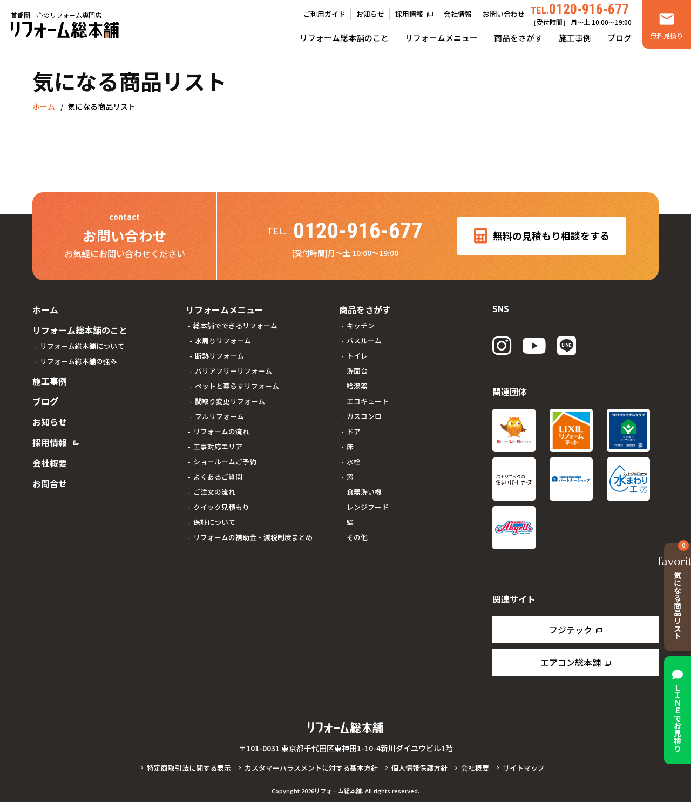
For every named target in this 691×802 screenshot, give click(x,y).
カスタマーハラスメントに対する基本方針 (311, 768)
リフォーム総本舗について (82, 346)
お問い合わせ (504, 14)
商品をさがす (518, 37)
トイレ (357, 356)
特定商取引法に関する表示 (189, 768)
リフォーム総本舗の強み (78, 361)
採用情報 (409, 14)
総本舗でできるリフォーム (235, 325)
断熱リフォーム (219, 356)
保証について (214, 522)
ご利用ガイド (324, 14)
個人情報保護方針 (419, 768)
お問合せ (49, 483)
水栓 (354, 461)
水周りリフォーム (223, 340)
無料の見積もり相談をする (541, 236)
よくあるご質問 (217, 476)
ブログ (619, 37)
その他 (357, 537)
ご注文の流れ (214, 492)
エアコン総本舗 (570, 662)
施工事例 (575, 37)
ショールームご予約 (224, 461)
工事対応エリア (217, 446)
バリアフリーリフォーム (233, 371)
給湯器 (357, 386)
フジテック (570, 629)
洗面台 (357, 371)
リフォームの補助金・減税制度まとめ (253, 537)
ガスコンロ (364, 416)
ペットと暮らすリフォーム (237, 386)
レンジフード (368, 507)
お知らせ (370, 14)
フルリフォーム (219, 416)
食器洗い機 (364, 492)
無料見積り (667, 35)
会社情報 (458, 14)
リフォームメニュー (441, 37)
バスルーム (364, 340)
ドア (354, 431)
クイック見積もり (221, 507)
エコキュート (368, 401)
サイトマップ (524, 768)
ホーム (45, 309)
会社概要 (49, 462)
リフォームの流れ (221, 431)
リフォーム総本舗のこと (344, 37)
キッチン (361, 325)
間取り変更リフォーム (230, 401)
